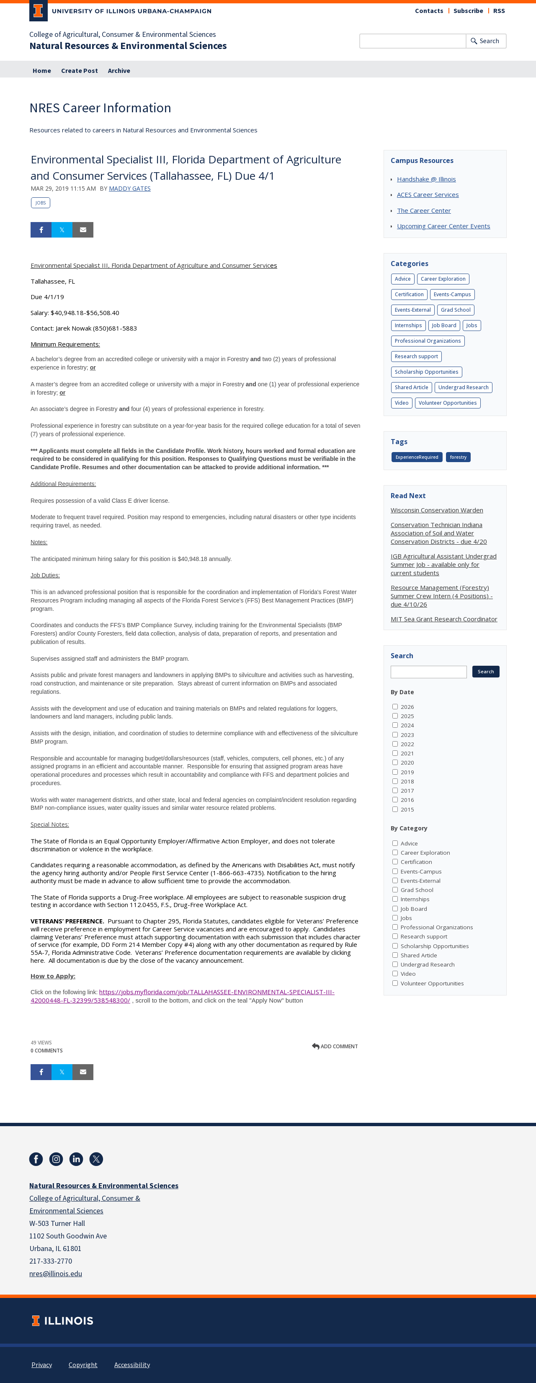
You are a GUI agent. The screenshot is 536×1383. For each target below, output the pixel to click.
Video (402, 402)
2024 (407, 725)
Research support (416, 356)
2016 (407, 800)
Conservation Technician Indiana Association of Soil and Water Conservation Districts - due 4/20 (439, 532)
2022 (407, 744)
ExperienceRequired (417, 457)
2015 (407, 809)
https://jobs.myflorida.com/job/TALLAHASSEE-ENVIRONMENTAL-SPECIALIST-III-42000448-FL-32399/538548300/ (183, 995)
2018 (407, 781)
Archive (119, 70)
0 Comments (47, 1050)
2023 (407, 735)
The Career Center (424, 210)
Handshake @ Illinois (426, 179)
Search (489, 41)
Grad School (456, 309)
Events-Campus (452, 294)
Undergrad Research (463, 387)
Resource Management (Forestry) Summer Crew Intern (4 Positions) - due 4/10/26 (442, 595)
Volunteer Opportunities (448, 402)
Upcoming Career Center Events (443, 226)
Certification (409, 294)
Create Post (79, 70)
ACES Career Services (428, 194)
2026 (407, 707)
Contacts (429, 11)
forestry (458, 457)
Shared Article (411, 387)
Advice (403, 278)
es (154, 265)
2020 (407, 762)
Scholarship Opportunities (427, 371)
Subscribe (468, 11)
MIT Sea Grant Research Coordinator (444, 619)
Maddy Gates (130, 188)
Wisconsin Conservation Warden (437, 510)
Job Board (444, 325)
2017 (407, 790)
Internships (408, 325)
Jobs (41, 203)
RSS (499, 11)
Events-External (413, 309)
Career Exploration (443, 278)
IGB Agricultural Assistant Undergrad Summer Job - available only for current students (444, 564)
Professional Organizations (428, 340)
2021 (407, 753)
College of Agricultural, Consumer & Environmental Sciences (122, 35)
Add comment (335, 1046)
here (37, 960)
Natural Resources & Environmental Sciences (128, 46)
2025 (407, 716)
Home (42, 70)
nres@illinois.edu (55, 1274)
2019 (407, 772)
